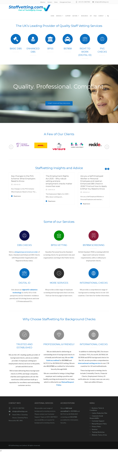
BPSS (50, 48)
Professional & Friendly (59, 344)
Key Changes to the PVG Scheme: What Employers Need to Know (23, 178)
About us (42, 2)
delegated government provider (26, 252)
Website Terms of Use (99, 435)
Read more (17, 196)
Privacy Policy (96, 426)
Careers (49, 2)
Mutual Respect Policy (99, 424)
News (56, 2)
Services (59, 16)
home (52, 16)
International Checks (94, 283)
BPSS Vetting (59, 245)
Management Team (65, 2)
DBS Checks (24, 245)
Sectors (75, 16)
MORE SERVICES (59, 283)
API (91, 16)
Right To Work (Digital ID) (84, 51)
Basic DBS (16, 48)
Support (67, 16)
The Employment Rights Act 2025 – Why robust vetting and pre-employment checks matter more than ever (59, 181)
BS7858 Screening (94, 245)
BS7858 (68, 48)
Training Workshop (98, 432)
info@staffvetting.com (19, 411)
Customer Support (98, 421)
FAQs (95, 16)
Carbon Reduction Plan (99, 413)
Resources (84, 16)
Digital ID (24, 283)
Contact (100, 16)
